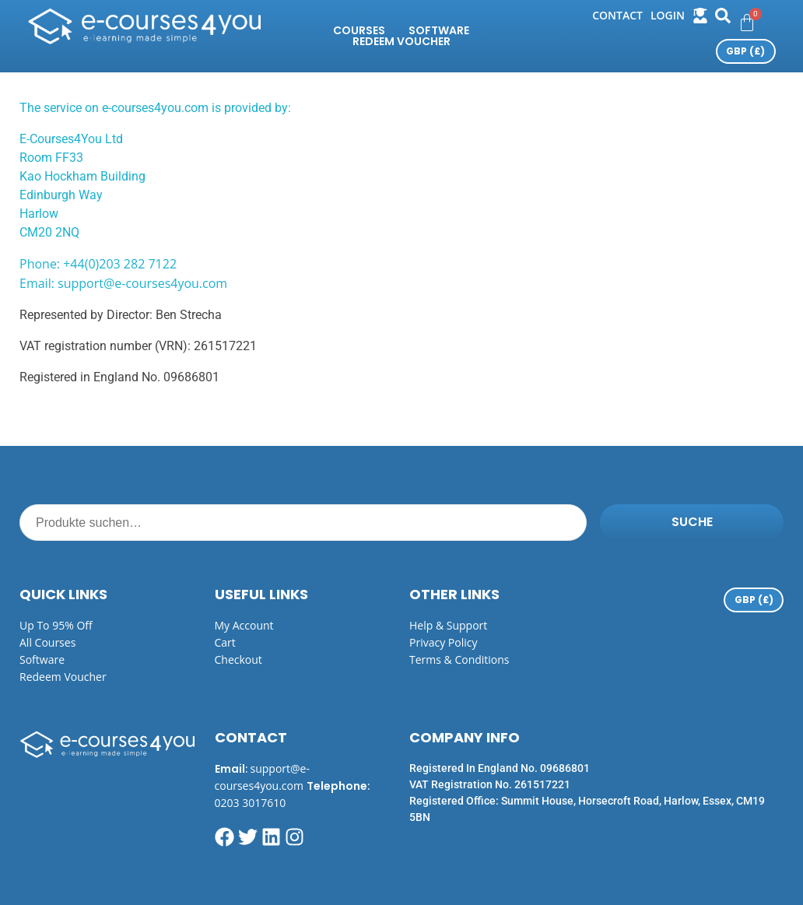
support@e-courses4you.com (142, 283)
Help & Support (448, 625)
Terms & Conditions (459, 659)
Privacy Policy (443, 642)
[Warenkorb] (747, 22)
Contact (617, 15)
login (667, 15)
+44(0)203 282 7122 (120, 263)
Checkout (238, 659)
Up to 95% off (56, 625)
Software (439, 30)
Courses (359, 30)
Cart (225, 642)
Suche (692, 522)
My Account (244, 625)
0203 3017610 (250, 802)
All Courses (47, 642)
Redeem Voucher (401, 41)
